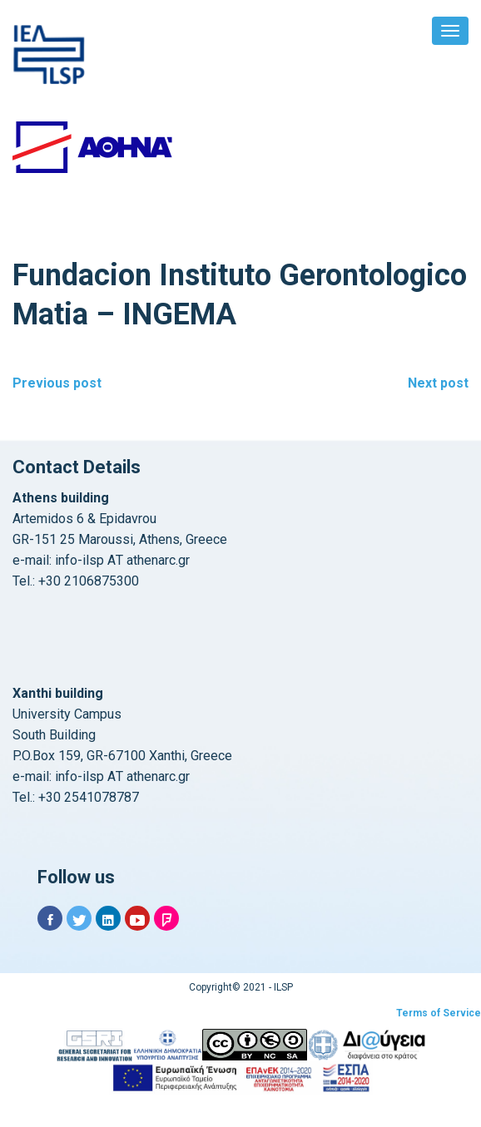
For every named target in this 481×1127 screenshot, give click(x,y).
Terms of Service (438, 1013)
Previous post (57, 383)
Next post (438, 383)
